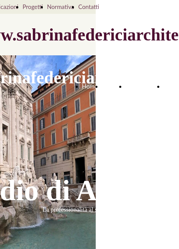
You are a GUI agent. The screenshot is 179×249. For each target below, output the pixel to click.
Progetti (32, 6)
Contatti (88, 6)
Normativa (60, 6)
